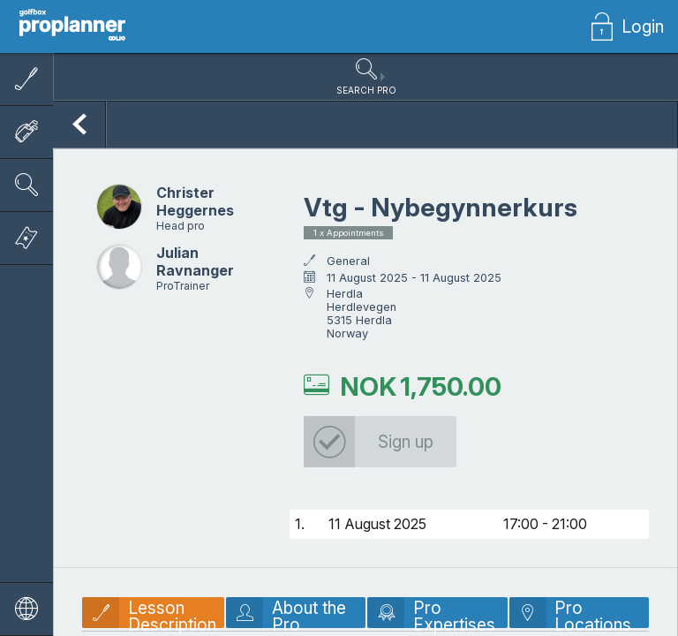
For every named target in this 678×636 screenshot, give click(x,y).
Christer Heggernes (195, 211)
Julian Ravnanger (195, 271)
